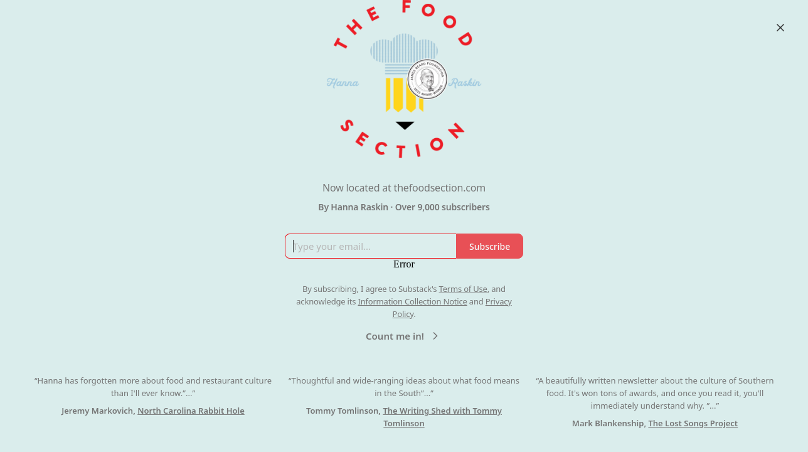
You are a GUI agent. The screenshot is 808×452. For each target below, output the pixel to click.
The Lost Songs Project (693, 423)
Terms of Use (463, 288)
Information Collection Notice (412, 301)
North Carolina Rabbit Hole (191, 410)
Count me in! (404, 336)
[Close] (780, 27)
